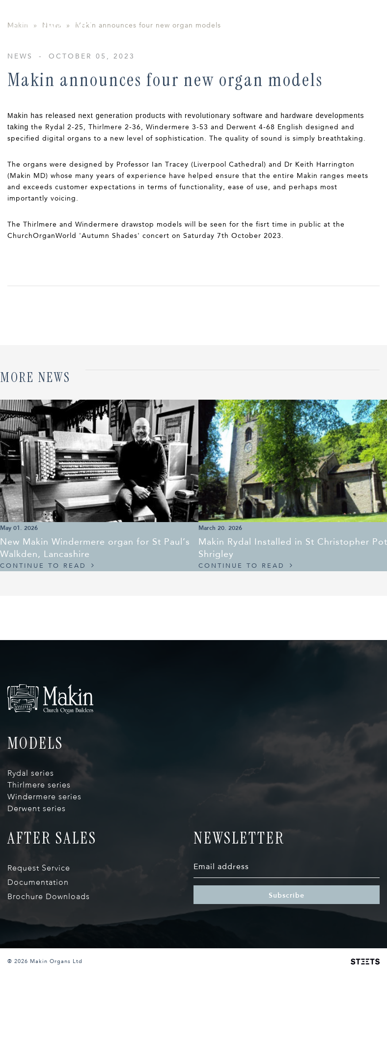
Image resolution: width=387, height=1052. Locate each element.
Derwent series (36, 891)
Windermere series (44, 879)
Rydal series (30, 856)
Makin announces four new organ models (148, 108)
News (51, 108)
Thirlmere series (39, 868)
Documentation (38, 965)
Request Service (38, 951)
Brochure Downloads (48, 979)
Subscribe (286, 978)
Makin (17, 108)
